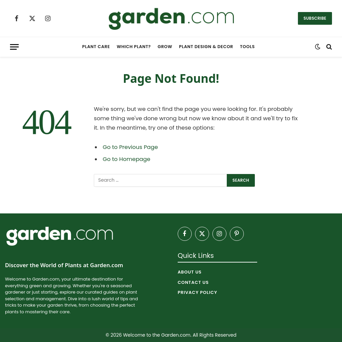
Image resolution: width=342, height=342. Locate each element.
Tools (247, 46)
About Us (190, 272)
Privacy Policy (197, 292)
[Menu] (14, 46)
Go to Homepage (126, 159)
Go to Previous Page (130, 147)
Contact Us (193, 282)
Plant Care (96, 46)
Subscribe (315, 18)
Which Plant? (134, 46)
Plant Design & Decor (206, 46)
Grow (165, 46)
